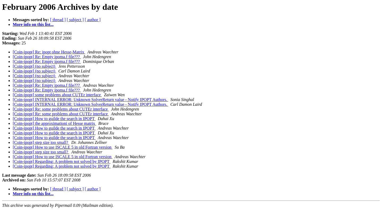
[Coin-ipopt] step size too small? (41, 142)
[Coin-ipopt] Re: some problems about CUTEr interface (61, 109)
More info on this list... (33, 24)
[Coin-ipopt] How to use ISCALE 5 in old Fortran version (62, 147)
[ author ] (93, 19)
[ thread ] (58, 19)
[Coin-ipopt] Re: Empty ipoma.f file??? (47, 56)
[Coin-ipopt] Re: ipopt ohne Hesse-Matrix (49, 52)
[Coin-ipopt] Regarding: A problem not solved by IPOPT (62, 161)
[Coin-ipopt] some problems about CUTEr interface (57, 95)
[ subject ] (75, 19)
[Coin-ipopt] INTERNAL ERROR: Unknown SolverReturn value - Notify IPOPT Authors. (90, 99)
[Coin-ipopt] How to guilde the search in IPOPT (54, 118)
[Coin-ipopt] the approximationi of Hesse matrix (54, 123)
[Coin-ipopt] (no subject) (34, 66)
